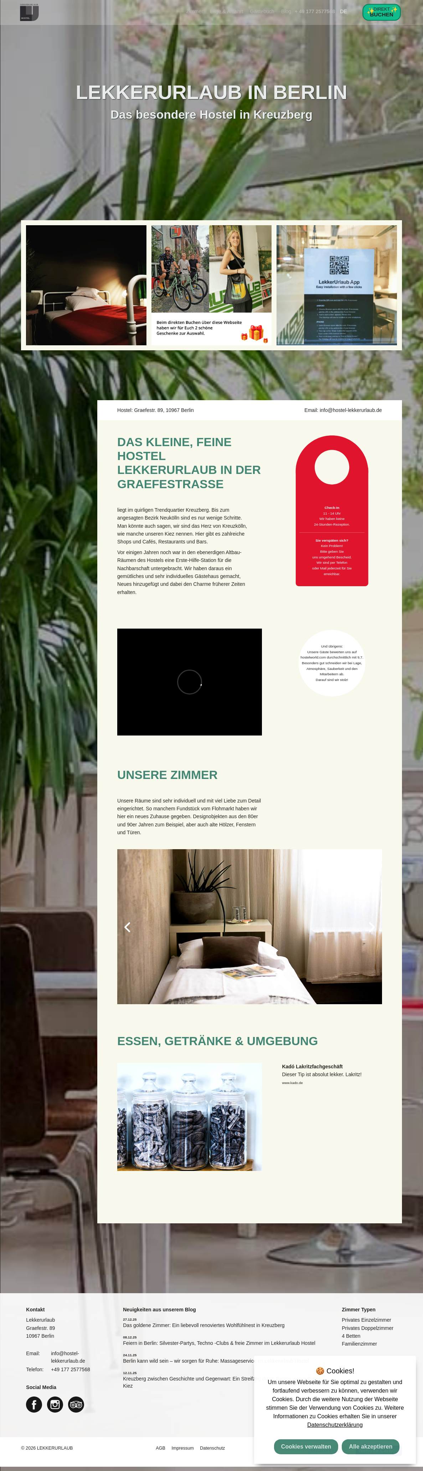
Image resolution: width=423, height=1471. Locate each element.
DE (343, 11)
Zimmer (194, 11)
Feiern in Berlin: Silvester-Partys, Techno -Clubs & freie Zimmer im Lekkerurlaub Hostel (219, 1347)
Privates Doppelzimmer (367, 1332)
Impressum (183, 1452)
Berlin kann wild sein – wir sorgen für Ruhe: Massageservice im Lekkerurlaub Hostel (216, 1365)
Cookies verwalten (306, 1447)
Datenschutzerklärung (335, 1425)
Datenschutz (212, 1452)
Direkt (381, 12)
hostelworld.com (314, 662)
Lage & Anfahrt (226, 11)
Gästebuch (262, 11)
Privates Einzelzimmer (366, 1324)
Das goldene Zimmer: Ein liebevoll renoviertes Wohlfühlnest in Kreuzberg (203, 1329)
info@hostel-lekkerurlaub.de (351, 414)
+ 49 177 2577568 (315, 11)
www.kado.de (292, 1087)
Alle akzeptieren (370, 1447)
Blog (286, 11)
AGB (161, 1452)
